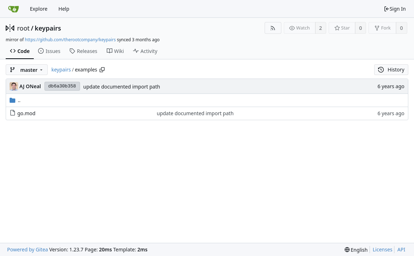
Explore (38, 8)
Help (63, 8)
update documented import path (121, 86)
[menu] (356, 249)
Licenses (383, 249)
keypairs (48, 28)
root (23, 28)
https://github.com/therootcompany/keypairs (70, 40)
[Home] (13, 8)
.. (15, 100)
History (391, 69)
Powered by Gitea (27, 249)
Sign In (395, 8)
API (401, 249)
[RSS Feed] (273, 28)
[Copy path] (102, 69)
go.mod (26, 113)
